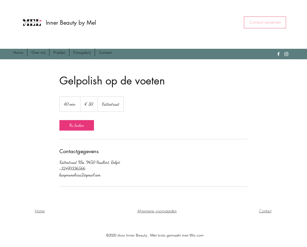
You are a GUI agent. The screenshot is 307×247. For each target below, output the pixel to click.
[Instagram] (286, 54)
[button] (265, 22)
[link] (76, 125)
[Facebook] (278, 54)
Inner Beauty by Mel (71, 22)
